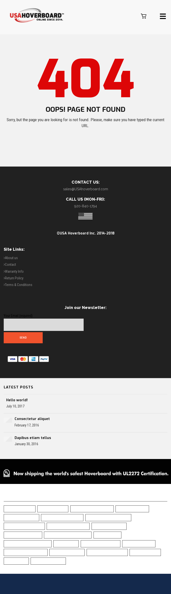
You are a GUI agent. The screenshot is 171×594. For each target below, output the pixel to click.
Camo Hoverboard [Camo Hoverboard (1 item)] (109, 526)
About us (11, 258)
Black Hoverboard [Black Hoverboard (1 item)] (21, 517)
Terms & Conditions (18, 285)
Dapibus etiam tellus (33, 438)
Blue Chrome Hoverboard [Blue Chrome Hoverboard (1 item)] (108, 517)
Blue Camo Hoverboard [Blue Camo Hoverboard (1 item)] (62, 517)
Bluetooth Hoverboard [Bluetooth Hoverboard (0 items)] (68, 526)
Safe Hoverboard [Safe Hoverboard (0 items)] (138, 543)
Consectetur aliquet (32, 419)
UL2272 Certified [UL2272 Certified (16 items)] (145, 552)
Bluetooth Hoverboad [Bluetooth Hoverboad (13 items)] (24, 526)
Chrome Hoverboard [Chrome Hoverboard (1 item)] (23, 535)
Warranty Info (14, 271)
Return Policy (14, 278)
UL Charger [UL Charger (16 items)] (16, 561)
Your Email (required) (44, 322)
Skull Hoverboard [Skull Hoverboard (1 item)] (67, 552)
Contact (10, 265)
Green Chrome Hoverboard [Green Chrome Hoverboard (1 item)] (27, 543)
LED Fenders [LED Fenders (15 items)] (66, 543)
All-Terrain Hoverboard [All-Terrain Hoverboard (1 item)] (92, 509)
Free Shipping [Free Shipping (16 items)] (107, 535)
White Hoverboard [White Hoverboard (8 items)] (48, 561)
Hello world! (17, 400)
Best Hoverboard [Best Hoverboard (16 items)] (132, 509)
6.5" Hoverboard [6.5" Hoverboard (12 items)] (19, 509)
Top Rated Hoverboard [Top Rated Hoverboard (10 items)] (107, 552)
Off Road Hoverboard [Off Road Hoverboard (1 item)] (100, 543)
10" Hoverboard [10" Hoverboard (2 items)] (52, 509)
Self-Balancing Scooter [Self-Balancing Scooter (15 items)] (25, 552)
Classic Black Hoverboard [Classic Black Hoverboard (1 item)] (67, 535)
